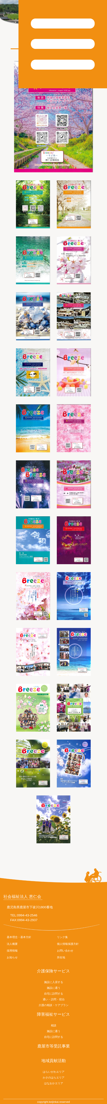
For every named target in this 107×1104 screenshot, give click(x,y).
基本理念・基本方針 (19, 937)
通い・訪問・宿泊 (53, 999)
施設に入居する (53, 982)
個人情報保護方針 (68, 943)
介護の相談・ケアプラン (54, 1005)
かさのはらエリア (53, 1077)
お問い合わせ (65, 950)
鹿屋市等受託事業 (53, 1046)
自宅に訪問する (53, 993)
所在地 (61, 957)
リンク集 (62, 937)
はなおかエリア (53, 1083)
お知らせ (12, 957)
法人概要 (12, 943)
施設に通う (53, 987)
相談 (53, 1025)
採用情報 (12, 950)
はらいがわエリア (53, 1071)
